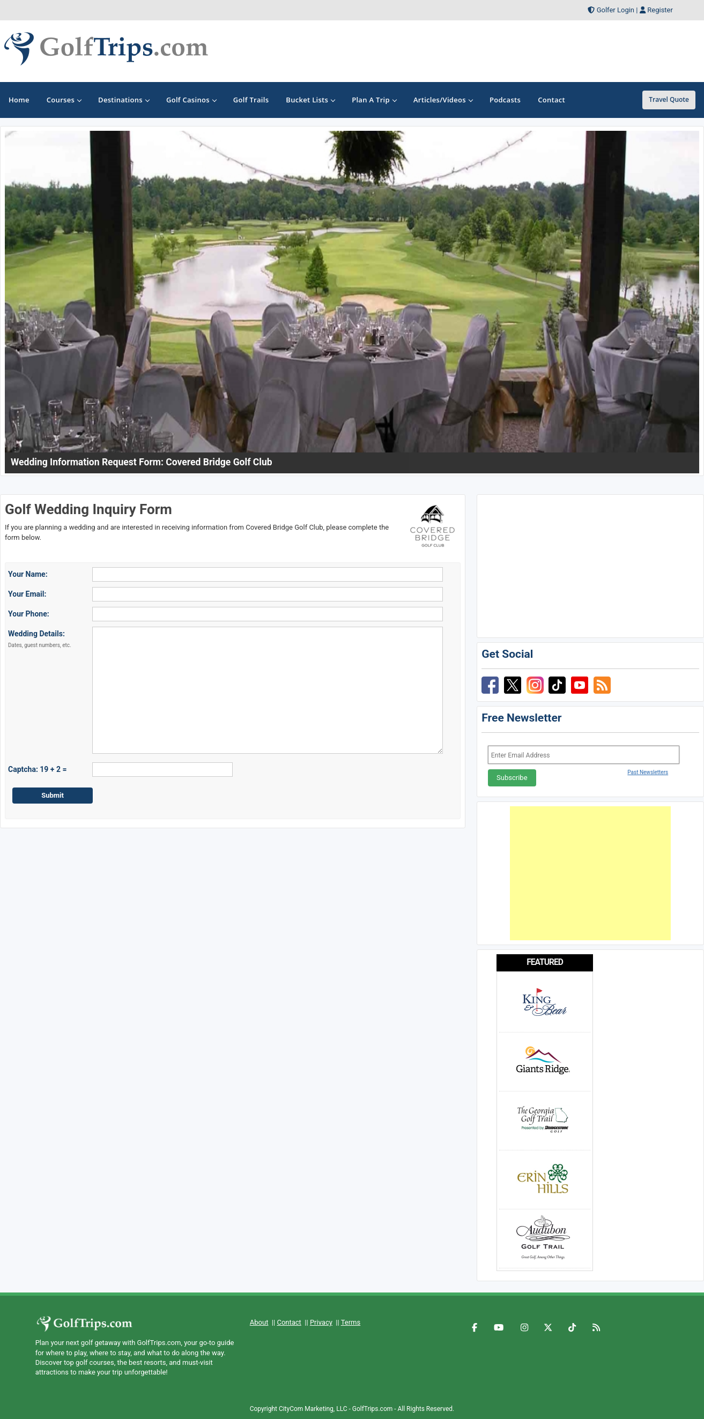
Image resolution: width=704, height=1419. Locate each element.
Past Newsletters (647, 772)
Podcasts (505, 100)
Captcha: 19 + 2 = (37, 769)
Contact (289, 1322)
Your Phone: (28, 614)
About (259, 1322)
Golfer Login (615, 10)
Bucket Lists (310, 100)
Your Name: (28, 574)
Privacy (321, 1322)
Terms (351, 1322)
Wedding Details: (39, 639)
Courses (64, 100)
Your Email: (27, 594)
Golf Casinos (191, 100)
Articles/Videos (442, 100)
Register (660, 10)
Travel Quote (669, 99)
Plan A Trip (374, 100)
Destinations (123, 100)
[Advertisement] (590, 873)
